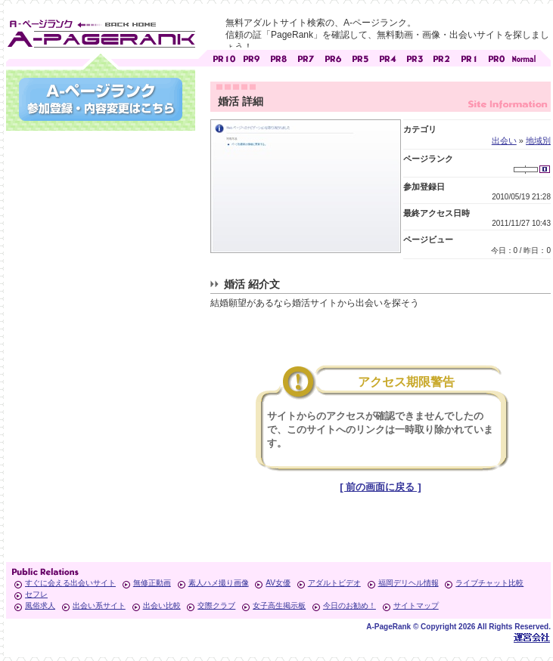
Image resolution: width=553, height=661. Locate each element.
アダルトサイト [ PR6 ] (332, 57)
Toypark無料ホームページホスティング (532, 637)
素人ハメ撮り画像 (218, 583)
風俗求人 (40, 605)
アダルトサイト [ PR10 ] (224, 57)
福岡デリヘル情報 (408, 583)
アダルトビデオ (334, 583)
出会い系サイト (99, 605)
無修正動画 (152, 583)
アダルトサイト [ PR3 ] (414, 57)
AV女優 (278, 583)
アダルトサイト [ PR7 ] (305, 57)
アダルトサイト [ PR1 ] (469, 57)
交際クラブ (216, 605)
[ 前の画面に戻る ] (380, 487)
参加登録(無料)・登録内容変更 (100, 99)
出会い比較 (162, 605)
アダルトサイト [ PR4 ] (387, 57)
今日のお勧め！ (349, 605)
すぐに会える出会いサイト (70, 583)
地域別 (538, 140)
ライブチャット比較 (489, 583)
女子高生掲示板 (279, 605)
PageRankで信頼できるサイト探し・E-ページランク (523, 57)
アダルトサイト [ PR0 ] (496, 57)
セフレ (36, 594)
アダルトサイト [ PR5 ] (360, 57)
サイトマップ (416, 605)
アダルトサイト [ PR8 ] (278, 57)
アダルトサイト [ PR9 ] (251, 57)
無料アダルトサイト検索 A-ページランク (100, 31)
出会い (504, 140)
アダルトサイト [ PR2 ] (441, 57)
